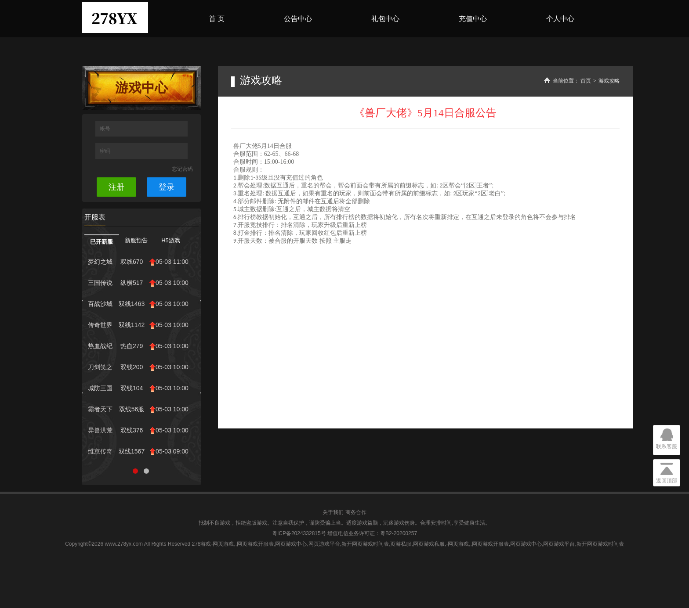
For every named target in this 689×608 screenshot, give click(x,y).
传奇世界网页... (100, 327)
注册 (116, 187)
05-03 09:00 (169, 451)
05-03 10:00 (169, 283)
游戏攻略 (609, 81)
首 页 (217, 18)
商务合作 (355, 512)
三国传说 (100, 282)
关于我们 (333, 512)
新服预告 (136, 240)
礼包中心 (385, 18)
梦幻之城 (100, 261)
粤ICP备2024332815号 (299, 533)
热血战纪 (100, 345)
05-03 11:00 (169, 262)
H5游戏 (170, 240)
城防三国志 (100, 390)
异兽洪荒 (100, 430)
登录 (166, 187)
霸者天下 (100, 409)
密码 (106, 151)
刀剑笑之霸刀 (100, 369)
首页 (585, 81)
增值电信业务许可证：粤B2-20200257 (372, 533)
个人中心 (560, 18)
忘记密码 (182, 169)
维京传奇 (100, 451)
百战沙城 (100, 303)
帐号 (106, 129)
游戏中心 (141, 87)
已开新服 (101, 241)
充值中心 (473, 18)
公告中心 (298, 18)
